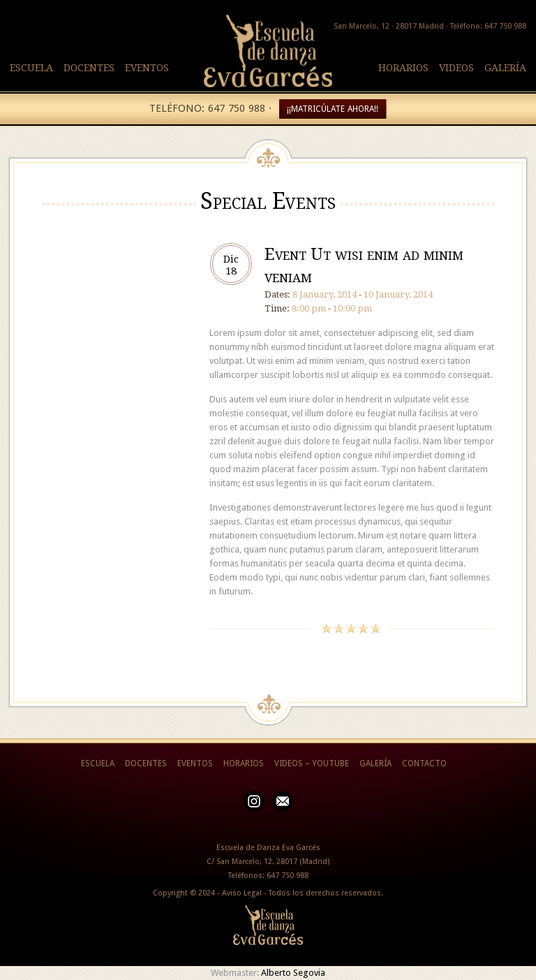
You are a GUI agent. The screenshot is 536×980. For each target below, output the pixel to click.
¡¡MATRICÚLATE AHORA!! (332, 109)
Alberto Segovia (293, 972)
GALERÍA (505, 67)
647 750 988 (287, 875)
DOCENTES (89, 67)
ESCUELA (31, 67)
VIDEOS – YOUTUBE (311, 763)
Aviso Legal (242, 893)
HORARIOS (403, 67)
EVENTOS (147, 67)
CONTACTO (424, 763)
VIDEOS (456, 67)
